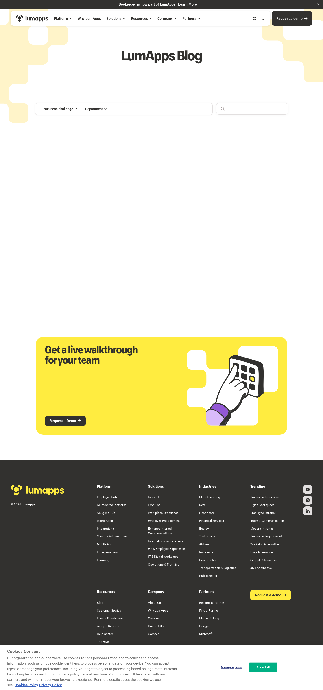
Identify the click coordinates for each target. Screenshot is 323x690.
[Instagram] (307, 500)
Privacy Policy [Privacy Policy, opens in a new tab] (50, 685)
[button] (318, 4)
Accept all (263, 667)
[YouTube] (307, 489)
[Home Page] (32, 18)
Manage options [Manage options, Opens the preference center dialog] (231, 667)
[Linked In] (307, 510)
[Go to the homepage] (38, 490)
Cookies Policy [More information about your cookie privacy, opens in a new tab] (26, 685)
